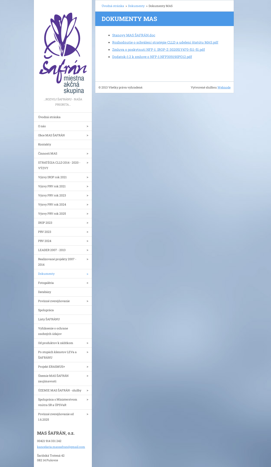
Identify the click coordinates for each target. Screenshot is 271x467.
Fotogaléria (46, 283)
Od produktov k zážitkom (55, 343)
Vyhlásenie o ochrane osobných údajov (53, 331)
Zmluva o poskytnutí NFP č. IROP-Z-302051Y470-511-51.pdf (158, 49)
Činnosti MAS (47, 153)
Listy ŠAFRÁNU (49, 319)
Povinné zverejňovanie (54, 301)
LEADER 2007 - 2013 (52, 250)
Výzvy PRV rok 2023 (52, 195)
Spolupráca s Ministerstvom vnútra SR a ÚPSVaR (57, 402)
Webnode (224, 87)
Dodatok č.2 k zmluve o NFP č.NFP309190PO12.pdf (152, 56)
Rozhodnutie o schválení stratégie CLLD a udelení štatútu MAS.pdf (165, 42)
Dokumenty (46, 274)
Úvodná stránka (49, 117)
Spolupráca (46, 310)
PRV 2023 (44, 232)
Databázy (44, 292)
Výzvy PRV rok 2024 (52, 204)
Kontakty (44, 144)
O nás (42, 126)
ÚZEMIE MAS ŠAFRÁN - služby (59, 390)
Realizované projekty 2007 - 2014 (57, 262)
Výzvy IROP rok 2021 (52, 177)
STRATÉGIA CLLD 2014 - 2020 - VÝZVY (59, 165)
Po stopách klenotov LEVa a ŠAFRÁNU (57, 354)
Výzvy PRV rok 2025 (52, 213)
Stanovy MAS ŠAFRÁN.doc (133, 35)
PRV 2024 (44, 241)
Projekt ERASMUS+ (51, 367)
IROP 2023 (45, 223)
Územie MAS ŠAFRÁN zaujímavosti (53, 378)
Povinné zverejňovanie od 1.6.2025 (56, 416)
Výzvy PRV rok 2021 (52, 186)
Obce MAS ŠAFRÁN (51, 135)
